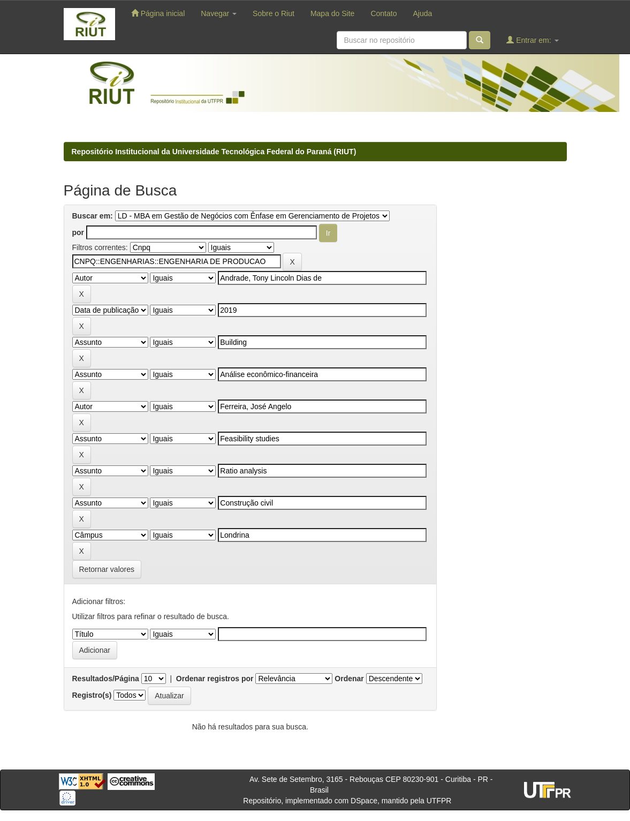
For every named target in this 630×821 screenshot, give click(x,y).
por (78, 232)
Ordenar (349, 678)
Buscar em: (92, 216)
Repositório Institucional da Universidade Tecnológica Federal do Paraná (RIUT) (214, 151)
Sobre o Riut (273, 13)
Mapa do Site (332, 13)
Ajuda (422, 13)
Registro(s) (92, 695)
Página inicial (158, 13)
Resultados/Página (105, 678)
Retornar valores (107, 569)
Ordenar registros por (215, 678)
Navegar (219, 13)
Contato (383, 13)
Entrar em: (532, 39)
